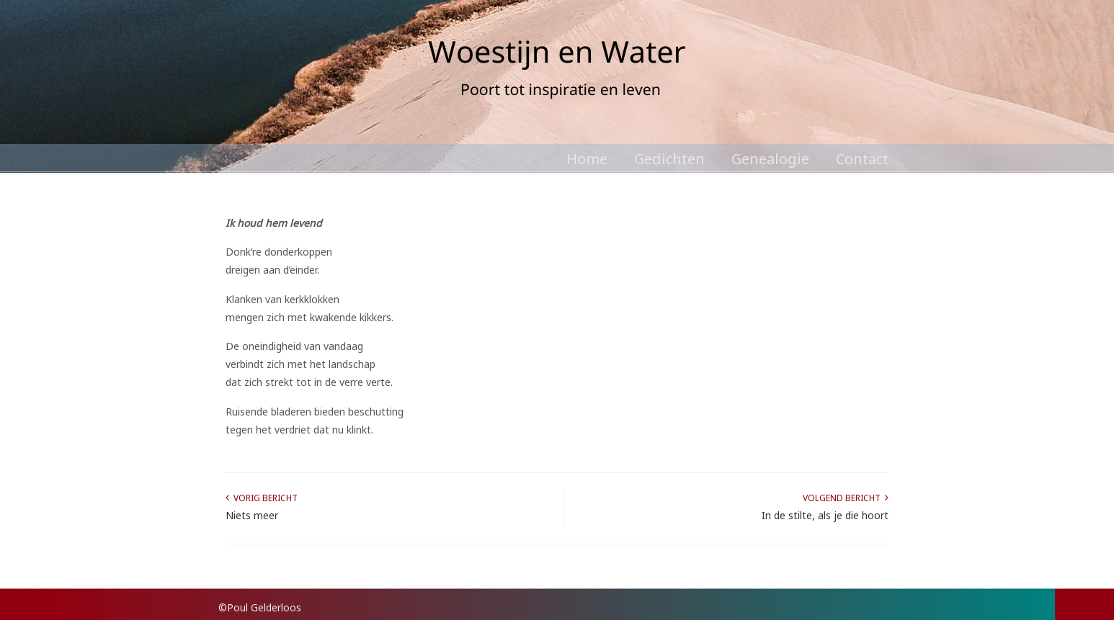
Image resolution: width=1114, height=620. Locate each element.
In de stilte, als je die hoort (825, 515)
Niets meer (252, 515)
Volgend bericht (845, 498)
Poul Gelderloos (557, 72)
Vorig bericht (262, 498)
